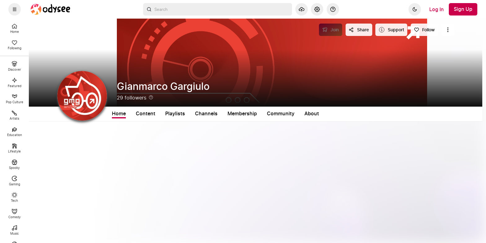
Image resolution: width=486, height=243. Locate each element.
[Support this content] (391, 30)
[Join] (330, 30)
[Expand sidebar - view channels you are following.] (14, 9)
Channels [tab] (206, 113)
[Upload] (301, 9)
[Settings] (317, 9)
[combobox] (217, 9)
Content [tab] (145, 113)
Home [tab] (119, 113)
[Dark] (415, 9)
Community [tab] (280, 113)
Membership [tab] (242, 113)
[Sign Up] (463, 9)
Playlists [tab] (175, 113)
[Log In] (436, 9)
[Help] (333, 9)
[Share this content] (359, 30)
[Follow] (424, 30)
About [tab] (311, 113)
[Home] (50, 9)
